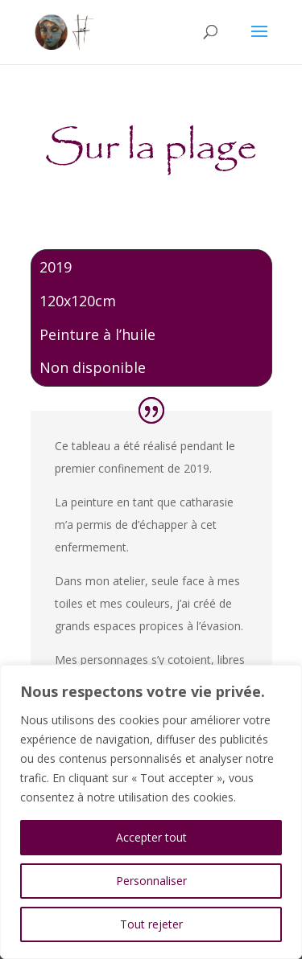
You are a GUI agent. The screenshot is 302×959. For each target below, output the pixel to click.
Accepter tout (151, 837)
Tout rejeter (151, 924)
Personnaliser (151, 880)
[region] (151, 812)
